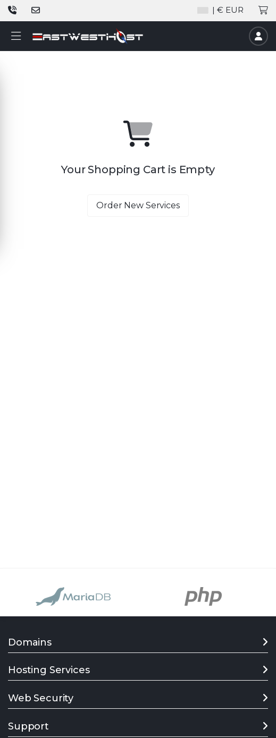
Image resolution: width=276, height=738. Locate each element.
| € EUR (220, 10)
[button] (16, 36)
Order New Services (137, 205)
